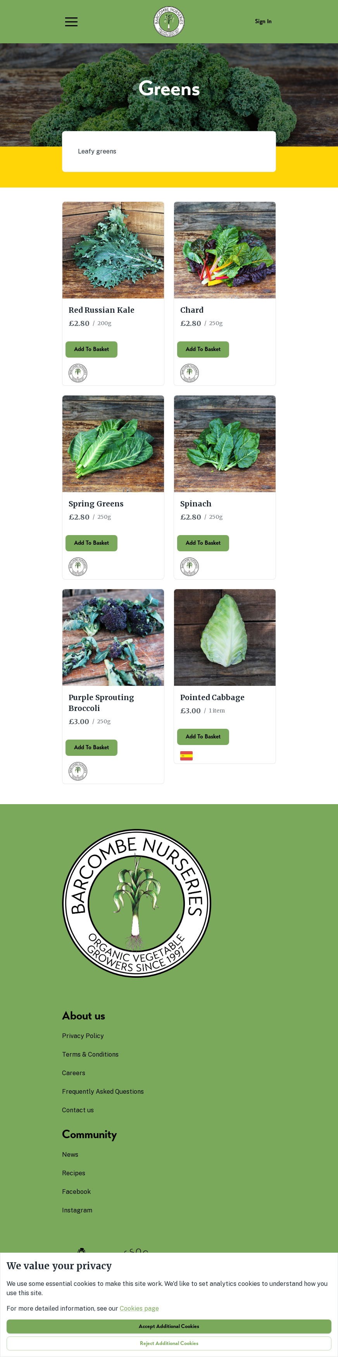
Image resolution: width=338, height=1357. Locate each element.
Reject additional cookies (169, 1343)
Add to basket (91, 353)
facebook (76, 1191)
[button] (71, 21)
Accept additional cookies (169, 1326)
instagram (77, 1210)
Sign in (263, 21)
